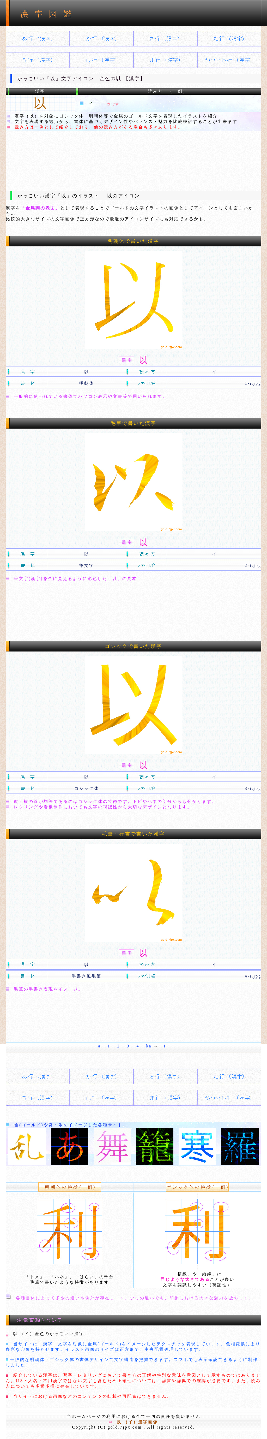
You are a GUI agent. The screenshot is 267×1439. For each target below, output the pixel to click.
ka (149, 1046)
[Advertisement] (133, 157)
